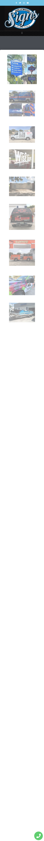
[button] (22, 33)
